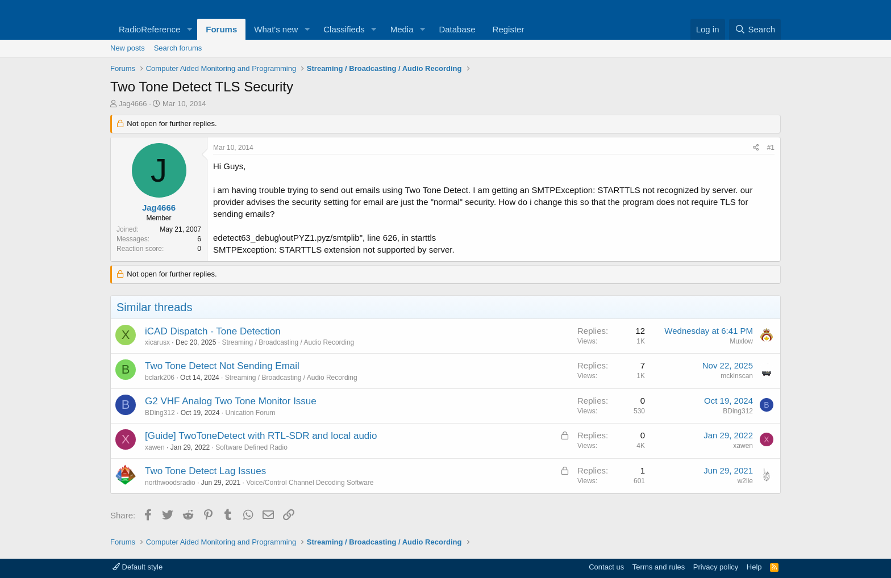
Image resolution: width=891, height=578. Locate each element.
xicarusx (157, 342)
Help (754, 567)
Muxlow (741, 341)
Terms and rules (658, 567)
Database (457, 29)
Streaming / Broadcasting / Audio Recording (288, 342)
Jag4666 (133, 103)
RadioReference (149, 29)
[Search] (755, 29)
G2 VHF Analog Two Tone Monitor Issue (231, 401)
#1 (771, 148)
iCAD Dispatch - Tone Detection (213, 331)
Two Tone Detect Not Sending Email (222, 366)
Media (402, 29)
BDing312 (160, 413)
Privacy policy (715, 567)
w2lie (745, 481)
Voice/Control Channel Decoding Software (309, 483)
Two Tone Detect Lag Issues (205, 471)
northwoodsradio (170, 483)
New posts (127, 48)
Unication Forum (250, 413)
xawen (155, 447)
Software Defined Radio (251, 447)
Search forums (178, 48)
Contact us (606, 567)
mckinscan (737, 376)
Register (508, 29)
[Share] (756, 147)
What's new (276, 29)
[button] (189, 29)
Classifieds (344, 29)
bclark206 (159, 378)
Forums (221, 29)
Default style (138, 567)
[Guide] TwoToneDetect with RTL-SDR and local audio (261, 435)
